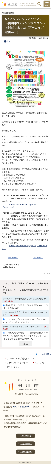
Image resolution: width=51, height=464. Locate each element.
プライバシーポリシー (16, 362)
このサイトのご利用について (19, 358)
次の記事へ (38, 257)
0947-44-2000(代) (21, 406)
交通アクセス (26, 444)
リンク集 (38, 362)
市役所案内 (26, 436)
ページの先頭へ (44, 354)
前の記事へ (13, 257)
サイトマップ (12, 367)
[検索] (39, 4)
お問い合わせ (26, 452)
